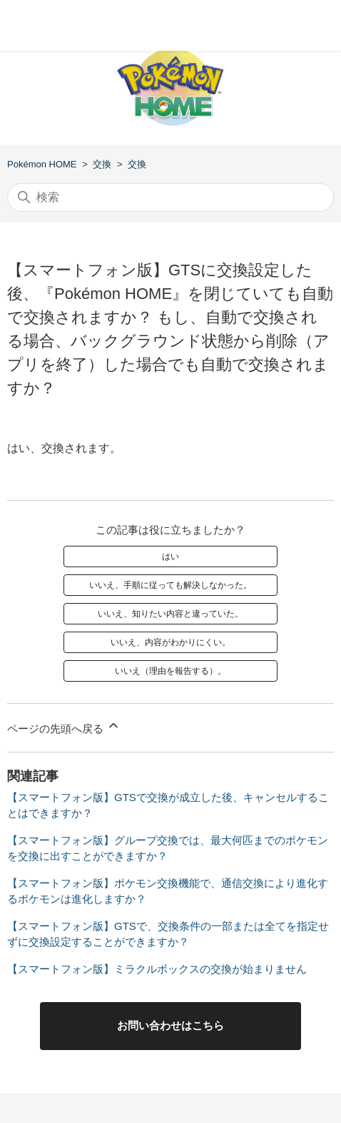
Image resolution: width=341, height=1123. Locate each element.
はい (170, 556)
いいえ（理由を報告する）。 (170, 671)
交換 (102, 164)
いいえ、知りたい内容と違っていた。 (170, 614)
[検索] (170, 197)
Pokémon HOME (42, 164)
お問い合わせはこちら (170, 1025)
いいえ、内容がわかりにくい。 (170, 642)
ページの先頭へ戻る (64, 726)
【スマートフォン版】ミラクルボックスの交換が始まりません (157, 969)
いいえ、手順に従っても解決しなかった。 (170, 585)
